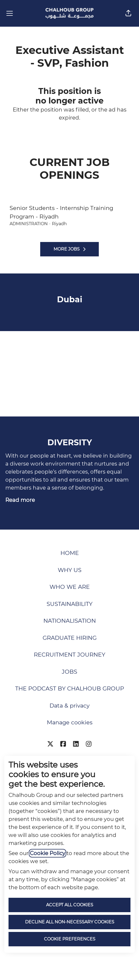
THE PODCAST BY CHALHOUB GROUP (69, 688)
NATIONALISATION (69, 620)
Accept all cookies (69, 904)
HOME (69, 553)
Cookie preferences (69, 939)
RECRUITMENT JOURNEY (69, 654)
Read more (20, 500)
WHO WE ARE (70, 586)
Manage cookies (69, 722)
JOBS (69, 671)
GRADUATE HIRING (70, 637)
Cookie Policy (47, 853)
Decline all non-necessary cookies (69, 921)
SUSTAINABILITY (69, 604)
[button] (128, 13)
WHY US (69, 570)
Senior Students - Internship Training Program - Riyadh (69, 212)
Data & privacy (69, 705)
